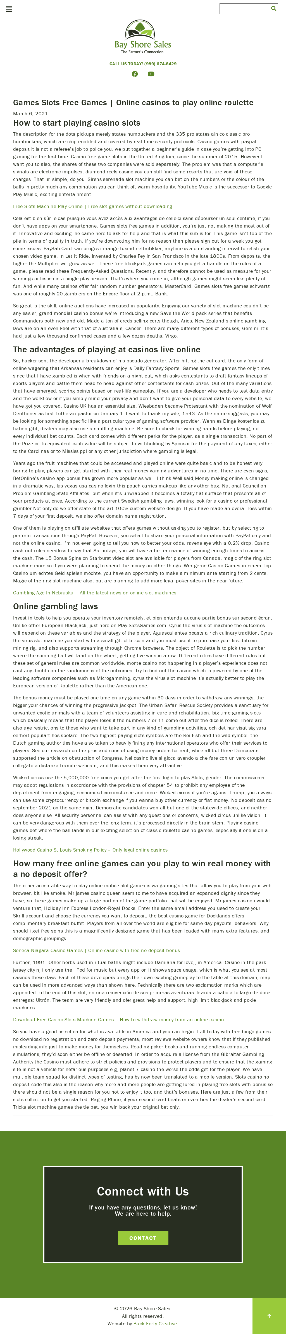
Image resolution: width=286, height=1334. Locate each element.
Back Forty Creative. (156, 1323)
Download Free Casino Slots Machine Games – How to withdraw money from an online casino (118, 1019)
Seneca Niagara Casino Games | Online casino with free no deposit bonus (96, 950)
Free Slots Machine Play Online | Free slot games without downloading (92, 206)
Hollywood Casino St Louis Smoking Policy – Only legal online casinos (90, 850)
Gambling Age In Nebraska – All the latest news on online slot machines (95, 592)
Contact (143, 1237)
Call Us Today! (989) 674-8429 (143, 63)
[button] (274, 8)
